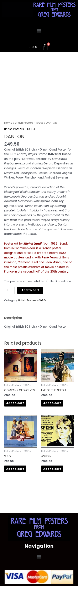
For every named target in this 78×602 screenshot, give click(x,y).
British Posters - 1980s (29, 122)
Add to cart (30, 290)
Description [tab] (13, 318)
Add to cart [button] (15, 403)
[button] (38, 31)
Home (8, 122)
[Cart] (39, 47)
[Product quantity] (9, 290)
